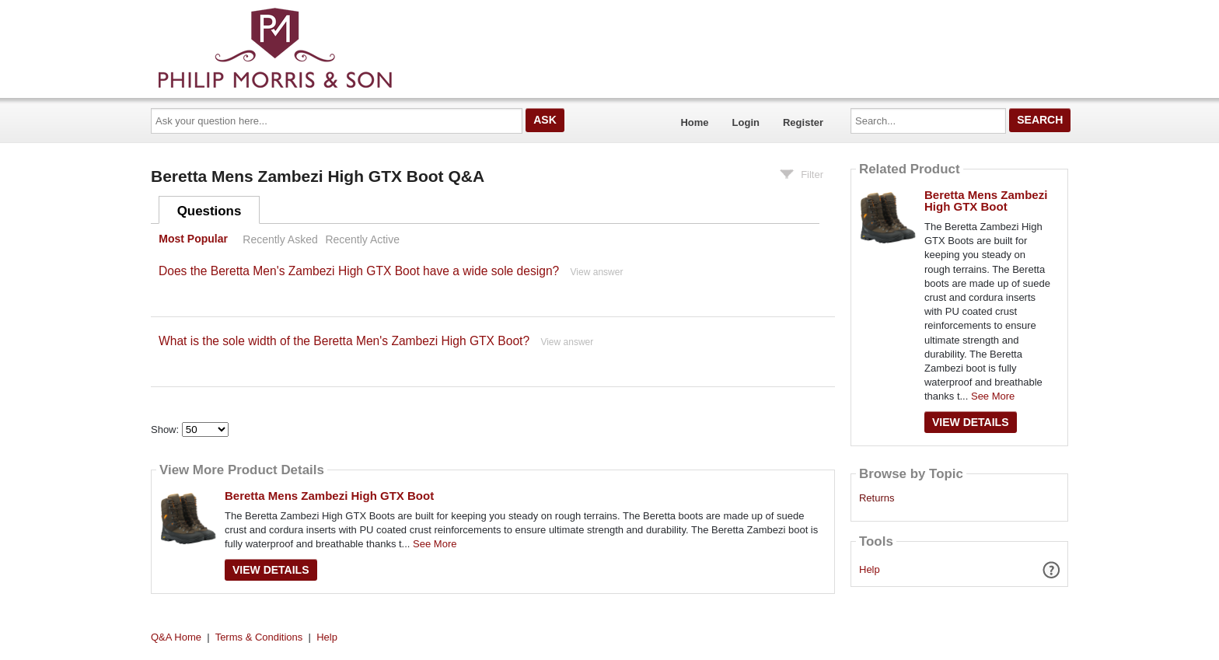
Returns (877, 498)
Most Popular (193, 239)
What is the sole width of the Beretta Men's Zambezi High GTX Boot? (344, 340)
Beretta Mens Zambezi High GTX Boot (329, 495)
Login (746, 122)
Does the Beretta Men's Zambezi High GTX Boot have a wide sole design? (359, 271)
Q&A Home (176, 637)
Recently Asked (280, 239)
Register (803, 122)
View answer (597, 272)
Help (869, 569)
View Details (270, 570)
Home (694, 122)
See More (434, 544)
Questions (209, 211)
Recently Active (362, 239)
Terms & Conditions (259, 637)
